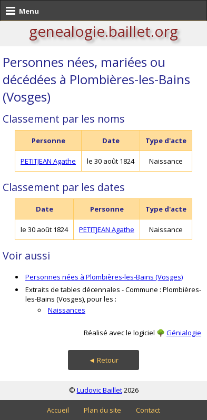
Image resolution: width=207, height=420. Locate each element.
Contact (148, 410)
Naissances (66, 310)
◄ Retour (103, 360)
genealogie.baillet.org (103, 31)
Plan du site (102, 410)
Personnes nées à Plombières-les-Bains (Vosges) (104, 277)
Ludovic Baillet (99, 390)
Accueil (58, 410)
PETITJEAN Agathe (48, 161)
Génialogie (183, 332)
